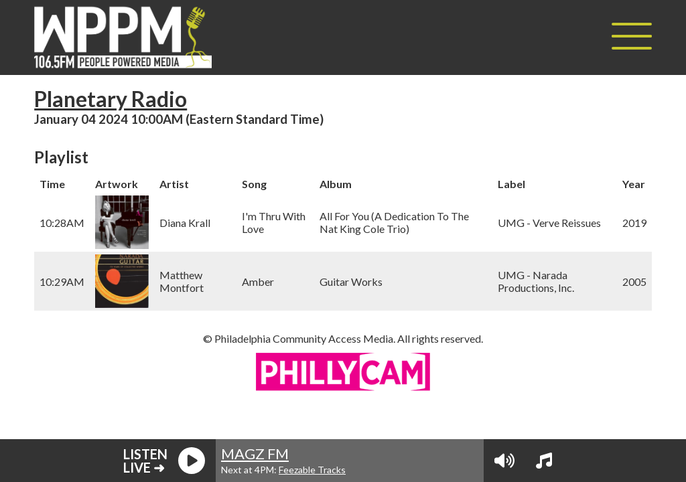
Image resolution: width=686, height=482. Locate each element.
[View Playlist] (544, 460)
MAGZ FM (255, 454)
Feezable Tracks (312, 469)
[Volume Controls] (504, 460)
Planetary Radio (110, 99)
